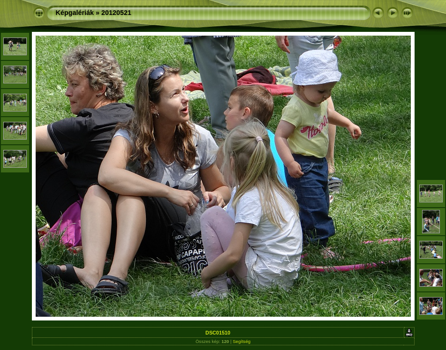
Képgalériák (75, 12)
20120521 (116, 12)
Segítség (241, 341)
